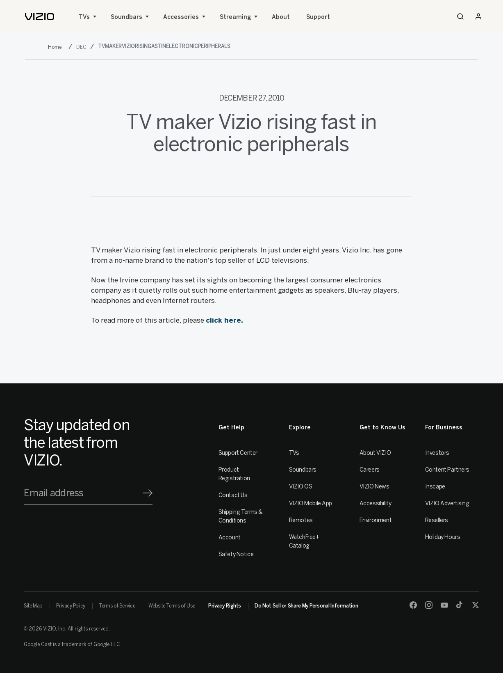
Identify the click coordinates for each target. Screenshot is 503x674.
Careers (370, 469)
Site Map (33, 606)
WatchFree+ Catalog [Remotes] (304, 541)
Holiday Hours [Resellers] (442, 537)
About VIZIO (375, 452)
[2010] (56, 47)
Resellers (436, 520)
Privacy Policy (70, 606)
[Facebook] (413, 605)
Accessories (181, 17)
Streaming (235, 17)
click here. (224, 320)
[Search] (460, 16)
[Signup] (147, 493)
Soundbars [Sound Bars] (126, 17)
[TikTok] (460, 605)
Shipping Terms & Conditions (240, 516)
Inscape (435, 486)
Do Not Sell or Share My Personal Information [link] (306, 606)
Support (318, 17)
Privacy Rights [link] (224, 606)
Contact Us (233, 495)
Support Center (237, 452)
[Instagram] (428, 605)
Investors (437, 452)
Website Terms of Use (171, 606)
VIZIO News (374, 486)
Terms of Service (117, 606)
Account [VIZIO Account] (229, 537)
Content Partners (447, 469)
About (281, 17)
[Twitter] (475, 605)
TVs (84, 17)
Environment (375, 520)
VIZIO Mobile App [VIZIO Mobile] (310, 503)
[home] (39, 16)
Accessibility (375, 503)
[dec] (82, 47)
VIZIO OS (300, 486)
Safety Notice (236, 554)
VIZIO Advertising (447, 503)
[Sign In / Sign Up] (478, 16)
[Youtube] (444, 605)
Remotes (301, 520)
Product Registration (234, 474)
